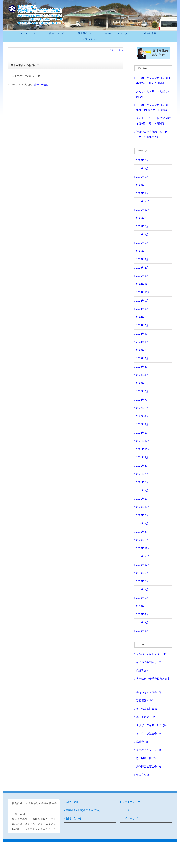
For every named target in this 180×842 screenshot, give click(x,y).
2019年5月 (142, 606)
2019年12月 (143, 548)
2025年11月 (143, 201)
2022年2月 (142, 432)
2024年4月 (142, 333)
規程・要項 (72, 801)
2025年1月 (142, 275)
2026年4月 (142, 168)
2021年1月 (142, 498)
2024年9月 (142, 300)
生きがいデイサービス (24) (151, 725)
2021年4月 (142, 490)
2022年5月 (142, 408)
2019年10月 (143, 564)
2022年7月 (142, 399)
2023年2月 (142, 383)
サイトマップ (130, 818)
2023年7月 (142, 358)
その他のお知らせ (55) (149, 662)
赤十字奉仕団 (41, 84)
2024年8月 (142, 308)
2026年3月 (142, 176)
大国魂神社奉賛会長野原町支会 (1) (153, 681)
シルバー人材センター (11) (151, 654)
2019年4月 (142, 614)
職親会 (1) (142, 741)
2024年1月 (142, 341)
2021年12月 (143, 441)
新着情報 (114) (144, 700)
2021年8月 (142, 465)
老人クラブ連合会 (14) (149, 733)
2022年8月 (142, 391)
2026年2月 (142, 185)
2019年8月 (142, 581)
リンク (126, 810)
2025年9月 (142, 218)
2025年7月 (142, 234)
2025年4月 (142, 259)
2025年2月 (142, 267)
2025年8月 (142, 226)
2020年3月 (142, 540)
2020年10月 (143, 507)
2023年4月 (142, 374)
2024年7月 (142, 317)
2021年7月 (142, 474)
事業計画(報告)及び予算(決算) (83, 810)
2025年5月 (142, 251)
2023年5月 (142, 366)
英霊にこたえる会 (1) (148, 750)
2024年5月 (142, 325)
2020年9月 (142, 515)
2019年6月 (142, 597)
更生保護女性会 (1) (147, 708)
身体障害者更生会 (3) (148, 766)
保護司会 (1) (143, 670)
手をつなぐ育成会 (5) (148, 692)
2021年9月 (142, 457)
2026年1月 (142, 193)
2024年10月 (143, 292)
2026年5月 (142, 160)
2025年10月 (143, 209)
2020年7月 (142, 523)
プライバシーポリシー (135, 801)
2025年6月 (142, 242)
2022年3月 (142, 424)
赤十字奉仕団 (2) (146, 758)
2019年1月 (142, 630)
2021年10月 (143, 449)
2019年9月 (142, 573)
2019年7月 (142, 589)
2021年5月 (142, 482)
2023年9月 (142, 350)
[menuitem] (29, 33)
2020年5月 (142, 531)
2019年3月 (142, 622)
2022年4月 (142, 416)
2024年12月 (143, 284)
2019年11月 (143, 556)
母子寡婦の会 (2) (146, 717)
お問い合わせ (73, 818)
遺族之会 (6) (143, 774)
